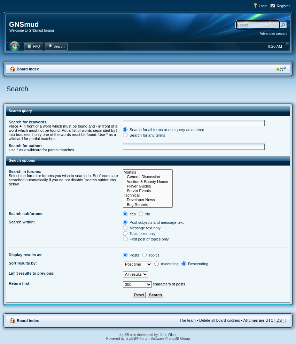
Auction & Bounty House (148, 181)
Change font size (281, 69)
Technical (148, 195)
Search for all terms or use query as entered (163, 130)
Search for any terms (144, 135)
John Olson (169, 335)
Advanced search (273, 34)
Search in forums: (25, 171)
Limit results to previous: (31, 273)
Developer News (148, 200)
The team (188, 320)
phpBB (130, 339)
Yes (129, 214)
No (144, 214)
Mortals (148, 172)
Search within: (22, 222)
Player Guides (148, 186)
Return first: (20, 283)
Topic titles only (139, 233)
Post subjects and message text (153, 222)
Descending (194, 264)
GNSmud (24, 24)
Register (283, 6)
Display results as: (25, 255)
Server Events (148, 191)
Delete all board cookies (219, 320)
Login (263, 6)
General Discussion (148, 177)
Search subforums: (26, 214)
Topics (150, 255)
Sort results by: (23, 263)
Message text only (142, 228)
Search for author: (25, 146)
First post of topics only (146, 239)
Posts (131, 255)
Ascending (166, 264)
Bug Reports (148, 204)
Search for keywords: (28, 122)
